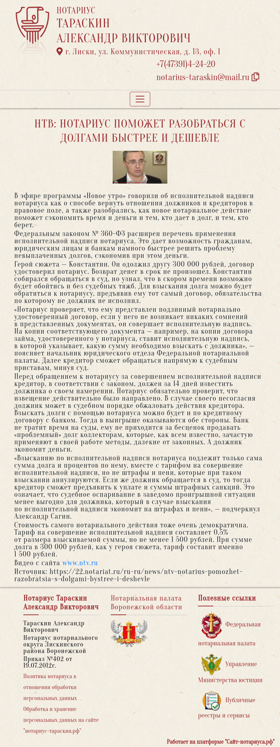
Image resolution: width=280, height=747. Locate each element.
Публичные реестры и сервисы (226, 705)
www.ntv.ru (80, 563)
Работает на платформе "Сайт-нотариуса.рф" (221, 742)
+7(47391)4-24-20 (185, 64)
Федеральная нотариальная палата (229, 629)
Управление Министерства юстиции (230, 669)
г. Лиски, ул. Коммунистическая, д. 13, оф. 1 (139, 51)
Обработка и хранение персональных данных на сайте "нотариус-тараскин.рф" (61, 720)
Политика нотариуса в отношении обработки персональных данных (50, 687)
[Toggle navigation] (140, 99)
